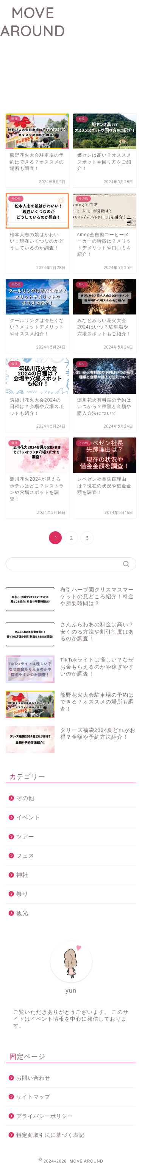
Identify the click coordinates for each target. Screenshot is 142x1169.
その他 (25, 798)
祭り (22, 893)
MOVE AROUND (32, 22)
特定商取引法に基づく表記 (50, 1135)
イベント (28, 817)
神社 (22, 875)
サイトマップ (33, 1097)
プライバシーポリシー (44, 1116)
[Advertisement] (103, 45)
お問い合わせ (33, 1078)
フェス (25, 855)
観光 (22, 913)
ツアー (25, 836)
